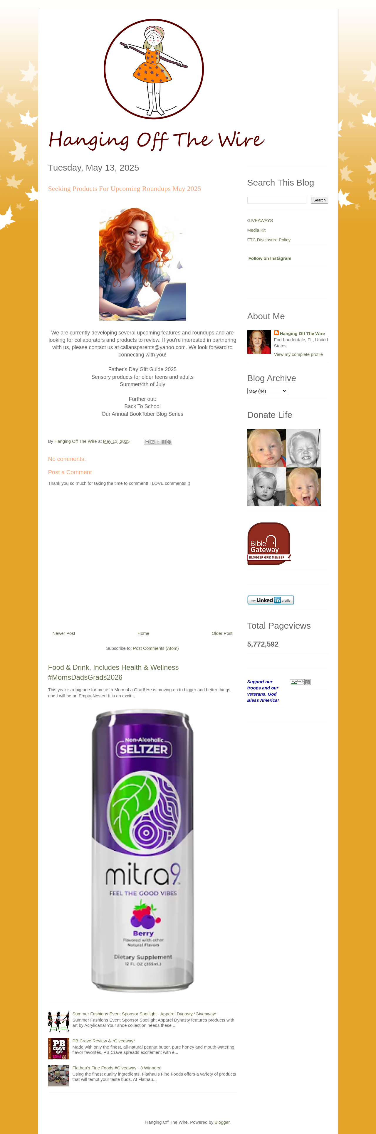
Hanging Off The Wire (302, 333)
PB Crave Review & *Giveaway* (104, 1040)
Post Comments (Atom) (156, 648)
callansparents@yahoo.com (153, 347)
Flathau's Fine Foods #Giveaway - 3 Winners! (117, 1067)
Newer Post (64, 633)
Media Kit (256, 230)
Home (143, 633)
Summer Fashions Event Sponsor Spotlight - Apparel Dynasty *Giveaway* (145, 1013)
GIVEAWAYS (260, 220)
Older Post (222, 633)
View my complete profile (298, 354)
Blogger (222, 1122)
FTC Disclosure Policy (269, 239)
